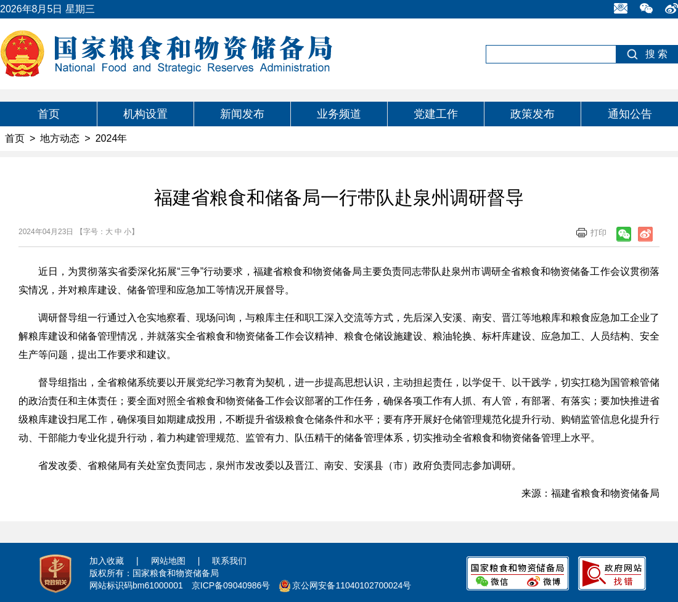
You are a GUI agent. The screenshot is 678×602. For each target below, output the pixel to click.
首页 (49, 114)
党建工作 (436, 114)
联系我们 (229, 561)
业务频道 (339, 114)
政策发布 (532, 114)
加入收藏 (106, 561)
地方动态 (60, 138)
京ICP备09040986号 (231, 585)
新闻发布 (242, 114)
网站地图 (168, 561)
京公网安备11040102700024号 (351, 585)
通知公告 (630, 114)
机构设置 (145, 114)
